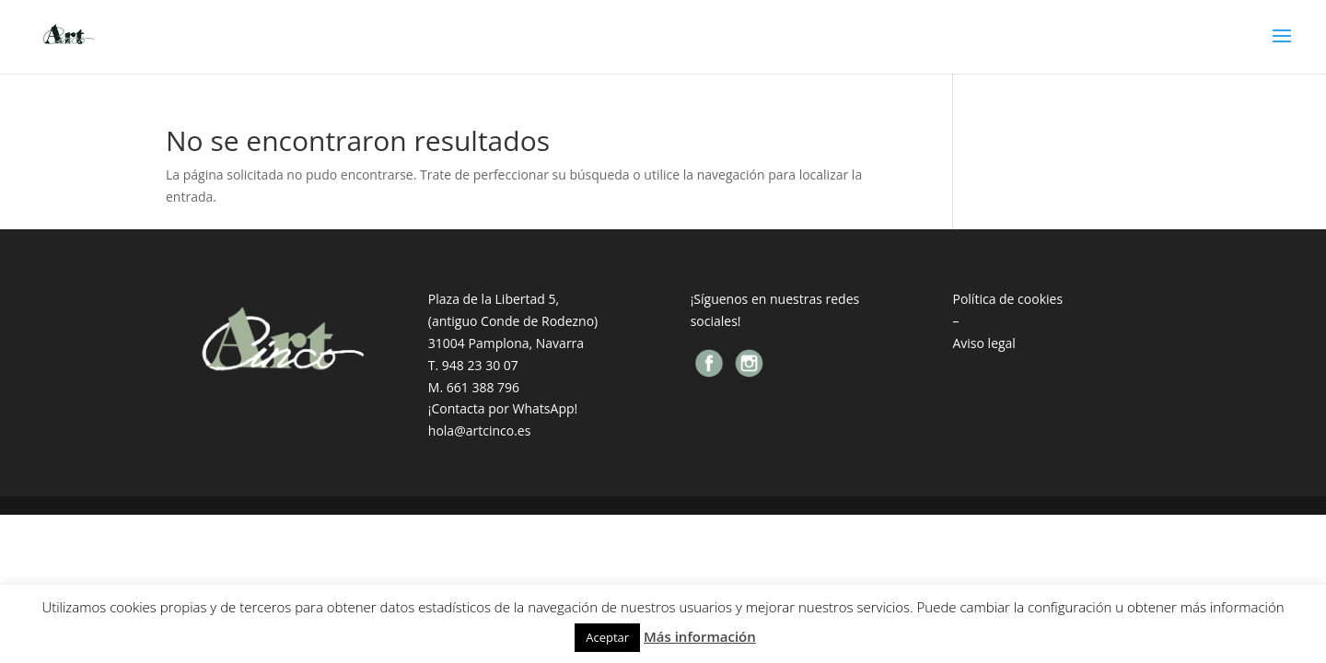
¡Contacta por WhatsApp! (502, 408)
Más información (700, 636)
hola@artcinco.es (479, 430)
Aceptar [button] (607, 637)
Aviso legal (983, 343)
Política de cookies (1007, 299)
